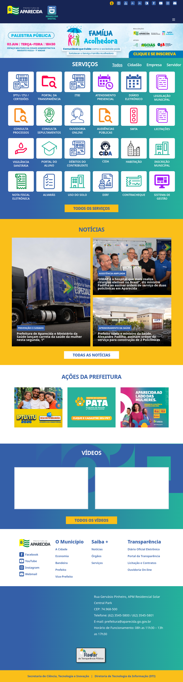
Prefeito (60, 570)
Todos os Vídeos (91, 520)
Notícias (97, 549)
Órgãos (97, 556)
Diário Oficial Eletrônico (144, 549)
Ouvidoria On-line (140, 570)
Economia (62, 556)
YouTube (31, 561)
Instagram (32, 567)
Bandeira (61, 563)
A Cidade (61, 549)
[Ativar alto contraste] (147, 3)
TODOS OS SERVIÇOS (91, 208)
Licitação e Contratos (142, 563)
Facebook (31, 554)
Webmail (31, 574)
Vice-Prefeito (64, 576)
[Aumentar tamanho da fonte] (140, 3)
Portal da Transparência (144, 556)
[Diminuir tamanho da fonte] (133, 3)
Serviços (97, 563)
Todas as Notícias (91, 355)
